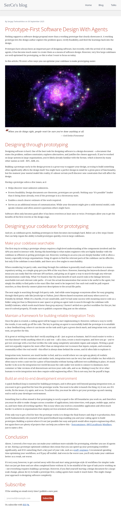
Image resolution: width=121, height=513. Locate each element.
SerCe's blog (15, 5)
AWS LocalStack (94, 424)
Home (88, 5)
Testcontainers (78, 424)
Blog (101, 5)
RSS (26, 504)
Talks (113, 5)
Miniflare (107, 424)
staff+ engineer (81, 450)
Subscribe (47, 498)
